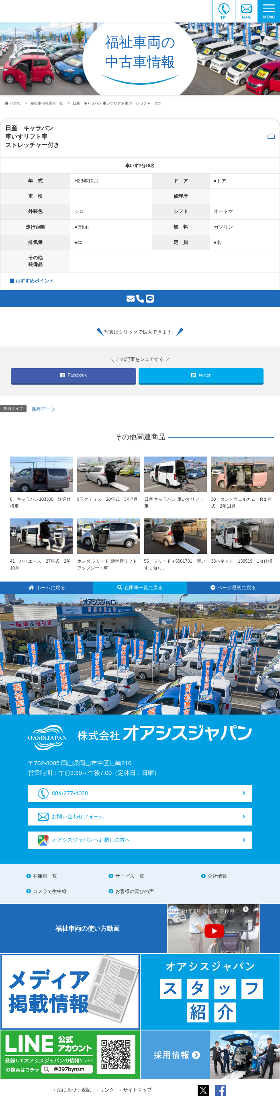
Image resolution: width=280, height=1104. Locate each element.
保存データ (43, 409)
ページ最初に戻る (233, 587)
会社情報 (217, 876)
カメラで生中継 (50, 891)
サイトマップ (137, 1090)
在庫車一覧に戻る (140, 587)
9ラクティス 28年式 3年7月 (107, 499)
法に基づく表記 (74, 1090)
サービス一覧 (129, 876)
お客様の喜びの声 (134, 891)
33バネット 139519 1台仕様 (241, 561)
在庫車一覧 (45, 876)
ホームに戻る (47, 587)
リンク (107, 1090)
